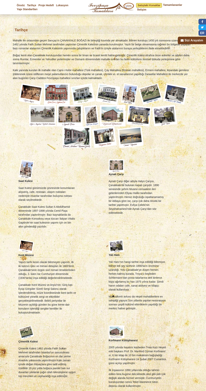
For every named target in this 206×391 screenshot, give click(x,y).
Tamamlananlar (172, 4)
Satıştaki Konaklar (149, 5)
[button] (202, 21)
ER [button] (202, 33)
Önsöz (21, 5)
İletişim (141, 9)
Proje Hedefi (46, 5)
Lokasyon (62, 5)
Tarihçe (31, 5)
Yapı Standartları (27, 9)
